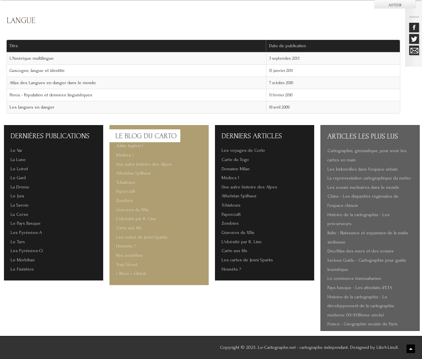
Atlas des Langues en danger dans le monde (53, 82)
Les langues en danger (32, 107)
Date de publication (290, 46)
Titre (13, 46)
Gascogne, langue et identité (37, 70)
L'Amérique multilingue (32, 58)
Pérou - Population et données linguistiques (51, 95)
